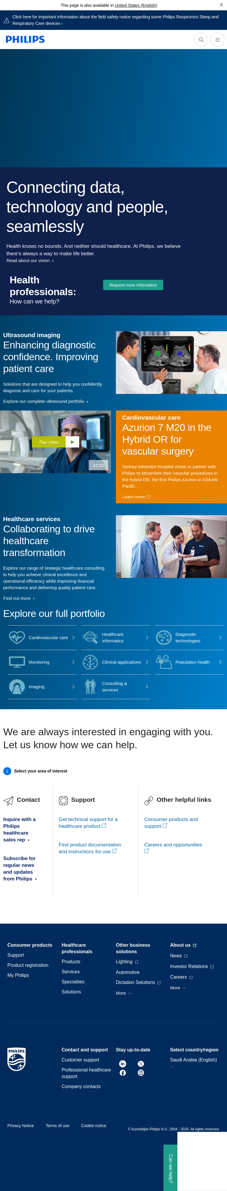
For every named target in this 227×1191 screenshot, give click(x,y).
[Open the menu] (217, 40)
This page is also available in (87, 5)
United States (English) (136, 5)
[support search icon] (201, 40)
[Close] (221, 4)
